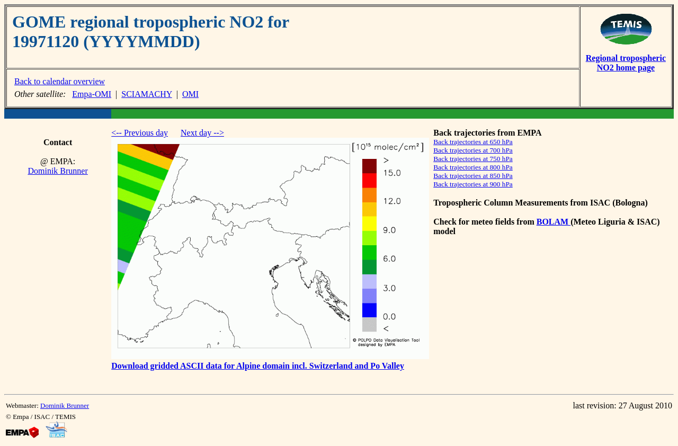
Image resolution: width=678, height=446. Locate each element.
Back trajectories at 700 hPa (473, 150)
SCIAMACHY (146, 94)
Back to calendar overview (59, 81)
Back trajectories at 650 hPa (473, 142)
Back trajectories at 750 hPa (473, 159)
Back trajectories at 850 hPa (473, 176)
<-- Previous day (139, 132)
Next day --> (202, 132)
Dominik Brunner (57, 170)
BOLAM (553, 221)
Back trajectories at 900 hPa (473, 184)
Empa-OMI (91, 94)
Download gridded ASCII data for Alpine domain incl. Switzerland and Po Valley (257, 365)
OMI (190, 94)
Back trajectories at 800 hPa (473, 167)
